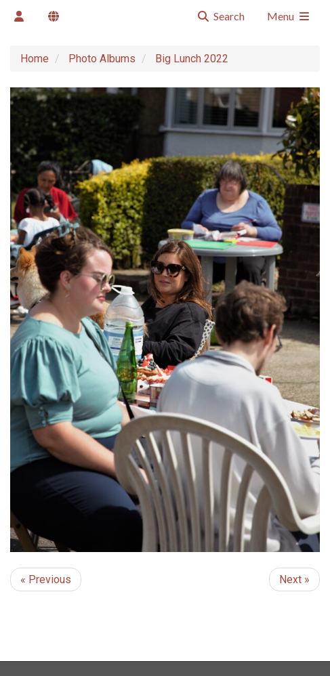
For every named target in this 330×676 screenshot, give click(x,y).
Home (34, 58)
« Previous (45, 579)
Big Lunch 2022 (191, 58)
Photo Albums (102, 58)
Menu (289, 16)
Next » (294, 579)
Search (221, 16)
